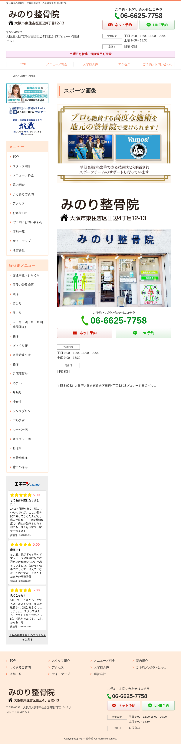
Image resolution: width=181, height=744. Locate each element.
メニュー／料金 (56, 64)
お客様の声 (90, 64)
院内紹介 (19, 184)
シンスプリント (23, 411)
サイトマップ (22, 241)
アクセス (124, 64)
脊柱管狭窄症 (22, 355)
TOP (23, 64)
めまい (17, 383)
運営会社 (19, 250)
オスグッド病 (22, 439)
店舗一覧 (19, 231)
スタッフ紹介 (22, 166)
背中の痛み (20, 467)
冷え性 (17, 401)
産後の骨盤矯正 (23, 284)
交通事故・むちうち (26, 275)
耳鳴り (17, 392)
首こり (17, 303)
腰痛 (16, 336)
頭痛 (16, 294)
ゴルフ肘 (19, 420)
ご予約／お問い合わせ (158, 64)
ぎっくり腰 (20, 345)
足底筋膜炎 (20, 373)
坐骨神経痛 (20, 457)
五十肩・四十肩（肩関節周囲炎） (28, 325)
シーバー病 (20, 429)
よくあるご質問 (23, 194)
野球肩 (17, 448)
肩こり (17, 312)
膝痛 (16, 364)
